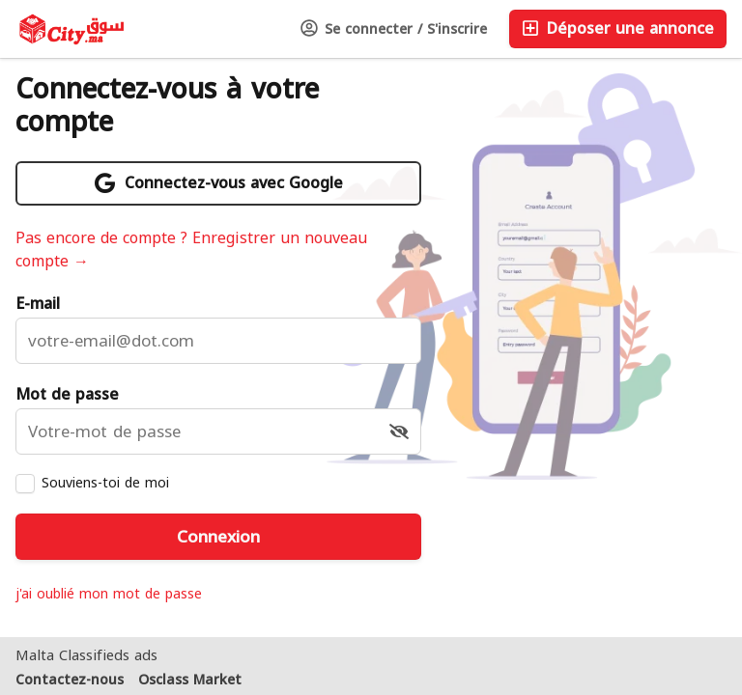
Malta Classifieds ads (86, 655)
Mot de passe (67, 394)
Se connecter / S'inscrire (393, 29)
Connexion (218, 536)
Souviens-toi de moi (105, 482)
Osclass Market (190, 680)
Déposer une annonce (618, 28)
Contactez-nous (69, 680)
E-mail (37, 304)
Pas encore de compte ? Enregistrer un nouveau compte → (191, 250)
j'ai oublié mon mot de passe (108, 594)
